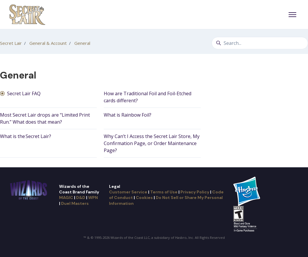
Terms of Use (164, 192)
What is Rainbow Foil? (127, 115)
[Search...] (260, 43)
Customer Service (128, 192)
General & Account (48, 43)
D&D (80, 197)
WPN (93, 197)
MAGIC (66, 197)
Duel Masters (75, 203)
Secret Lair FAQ (24, 93)
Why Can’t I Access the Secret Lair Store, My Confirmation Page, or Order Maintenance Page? (152, 143)
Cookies (144, 197)
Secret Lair (11, 43)
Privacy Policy (194, 192)
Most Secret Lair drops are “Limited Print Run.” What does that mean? (45, 118)
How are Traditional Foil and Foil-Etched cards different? (147, 97)
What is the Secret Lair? (25, 136)
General (82, 43)
